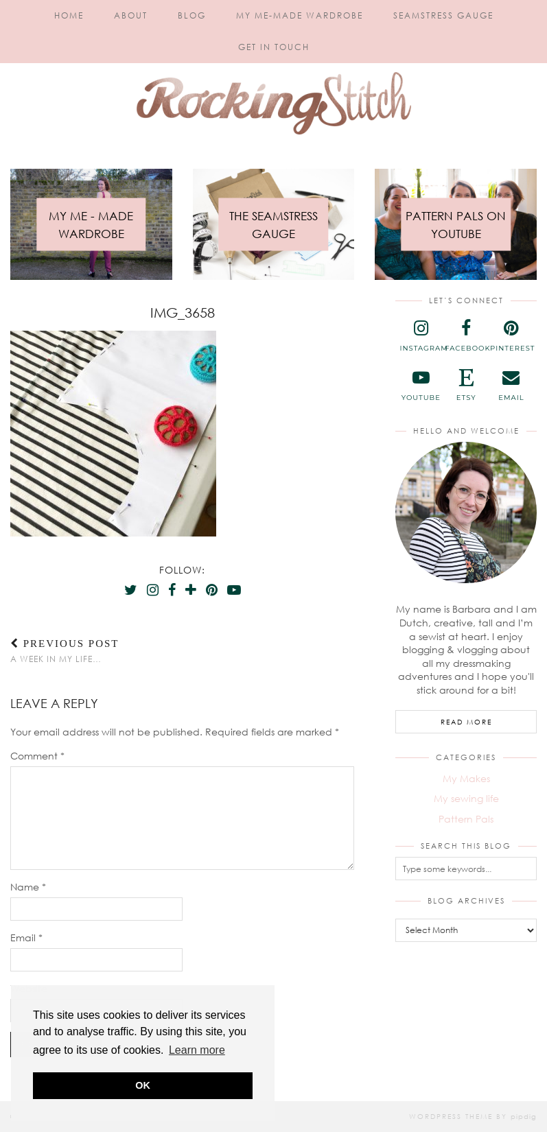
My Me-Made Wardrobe (299, 15)
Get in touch (274, 47)
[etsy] (466, 385)
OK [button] (142, 1085)
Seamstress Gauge (443, 15)
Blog (192, 15)
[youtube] (420, 385)
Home (69, 15)
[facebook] (466, 336)
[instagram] (420, 336)
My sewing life (466, 798)
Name (28, 887)
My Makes (466, 778)
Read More (466, 722)
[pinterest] (511, 336)
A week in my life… (64, 650)
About (131, 15)
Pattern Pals (466, 819)
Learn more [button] (197, 1050)
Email (26, 937)
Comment (37, 756)
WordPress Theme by (473, 1116)
